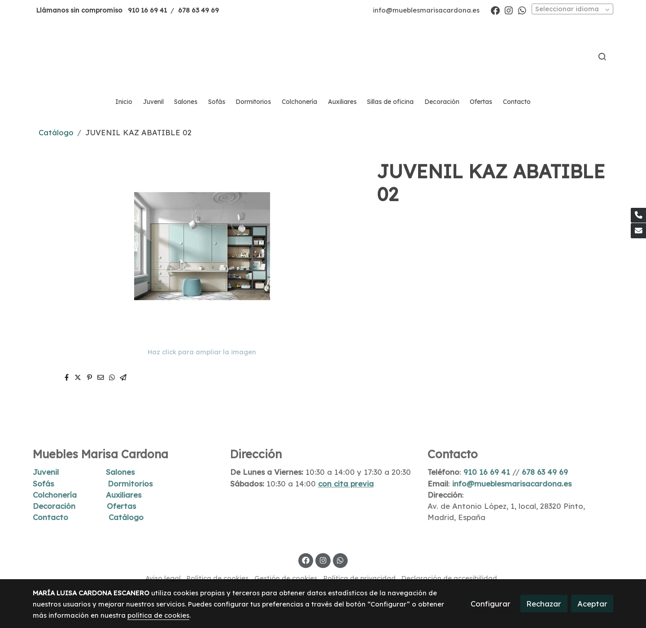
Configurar (491, 603)
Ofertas (121, 506)
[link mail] (638, 230)
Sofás (43, 483)
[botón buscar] (602, 56)
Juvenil (46, 472)
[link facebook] (495, 9)
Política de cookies (218, 578)
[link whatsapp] (522, 9)
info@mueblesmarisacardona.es (426, 10)
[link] (323, 56)
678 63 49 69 (198, 10)
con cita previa (346, 483)
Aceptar (592, 603)
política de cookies (158, 615)
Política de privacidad (359, 578)
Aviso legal (163, 578)
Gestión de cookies (285, 578)
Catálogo (56, 132)
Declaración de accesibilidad (449, 578)
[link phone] (638, 215)
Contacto (50, 517)
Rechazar (543, 603)
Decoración (54, 506)
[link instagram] (509, 9)
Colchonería (55, 494)
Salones (120, 472)
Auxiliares (123, 494)
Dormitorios (130, 483)
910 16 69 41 (147, 10)
